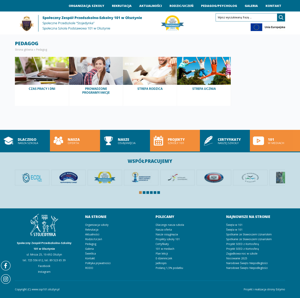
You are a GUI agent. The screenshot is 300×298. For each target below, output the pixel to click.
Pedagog (90, 244)
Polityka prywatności (98, 263)
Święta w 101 (234, 225)
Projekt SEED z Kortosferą (242, 244)
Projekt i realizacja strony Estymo (264, 289)
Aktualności (150, 6)
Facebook (44, 266)
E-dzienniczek (164, 258)
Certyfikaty (162, 244)
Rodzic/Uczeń (181, 6)
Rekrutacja (122, 6)
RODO (89, 268)
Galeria (251, 6)
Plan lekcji (162, 253)
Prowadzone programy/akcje (96, 81)
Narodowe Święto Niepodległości (247, 263)
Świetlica (90, 253)
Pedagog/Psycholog (219, 6)
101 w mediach (274, 140)
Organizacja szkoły (86, 6)
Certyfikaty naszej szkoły (224, 140)
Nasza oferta (74, 140)
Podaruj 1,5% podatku (169, 268)
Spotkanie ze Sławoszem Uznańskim (249, 234)
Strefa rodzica (150, 81)
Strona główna (24, 49)
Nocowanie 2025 (236, 258)
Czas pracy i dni (42, 81)
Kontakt (273, 6)
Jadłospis (161, 263)
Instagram (44, 271)
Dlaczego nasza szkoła (170, 225)
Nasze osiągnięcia (124, 140)
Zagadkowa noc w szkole (242, 253)
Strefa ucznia (204, 81)
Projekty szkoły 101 (174, 140)
